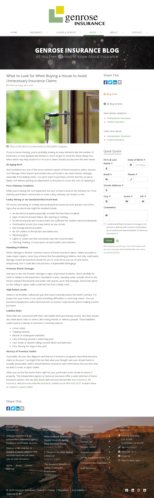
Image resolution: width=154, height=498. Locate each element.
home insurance (43, 159)
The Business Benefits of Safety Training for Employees (59, 469)
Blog (96, 32)
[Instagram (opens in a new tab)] (139, 490)
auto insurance (79, 379)
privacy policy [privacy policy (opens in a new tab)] (113, 252)
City (107, 196)
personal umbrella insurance (36, 383)
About (117, 32)
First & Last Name (110, 161)
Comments (110, 207)
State (128, 196)
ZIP (143, 196)
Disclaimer (63, 490)
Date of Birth (136, 159)
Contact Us (95, 441)
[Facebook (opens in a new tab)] (8, 408)
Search (40, 490)
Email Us (125, 455)
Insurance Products (95, 452)
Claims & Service (69, 32)
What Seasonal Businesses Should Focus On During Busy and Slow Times (59, 442)
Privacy (51, 490)
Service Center (95, 446)
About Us (95, 436)
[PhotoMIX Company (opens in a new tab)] (57, 146)
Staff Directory (95, 468)
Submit (109, 240)
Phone (132, 174)
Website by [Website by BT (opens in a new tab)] (14, 493)
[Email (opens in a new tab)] (22, 408)
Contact (140, 32)
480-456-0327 (73, 383)
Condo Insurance (115, 121)
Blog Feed (110, 94)
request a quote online (21, 386)
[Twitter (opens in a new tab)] (13, 408)
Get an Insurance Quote (95, 457)
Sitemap (10, 468)
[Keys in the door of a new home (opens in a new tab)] (26, 146)
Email (108, 174)
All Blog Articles (113, 103)
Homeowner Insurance (119, 118)
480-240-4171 (129, 451)
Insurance (39, 32)
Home (13, 32)
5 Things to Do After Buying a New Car (59, 456)
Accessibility (78, 490)
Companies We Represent (95, 462)
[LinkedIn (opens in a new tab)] (18, 408)
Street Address (114, 185)
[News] (145, 490)
